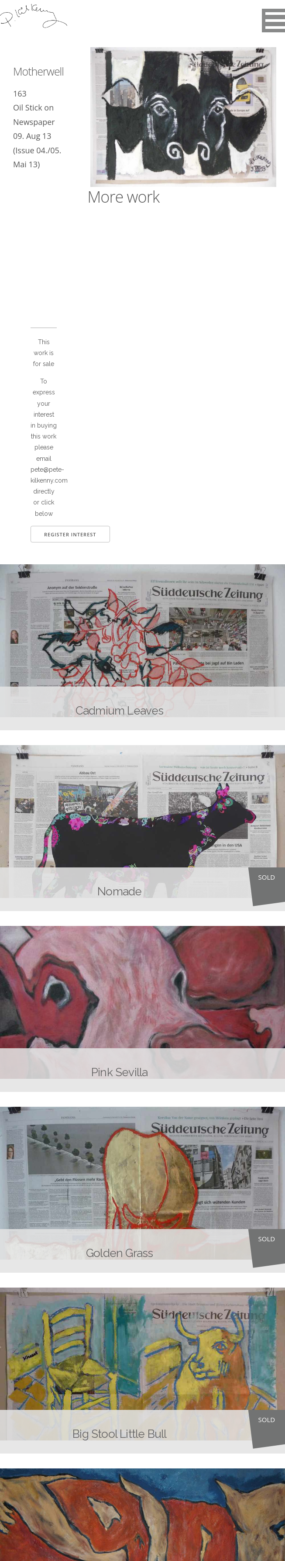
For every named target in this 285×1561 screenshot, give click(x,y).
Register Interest (70, 534)
